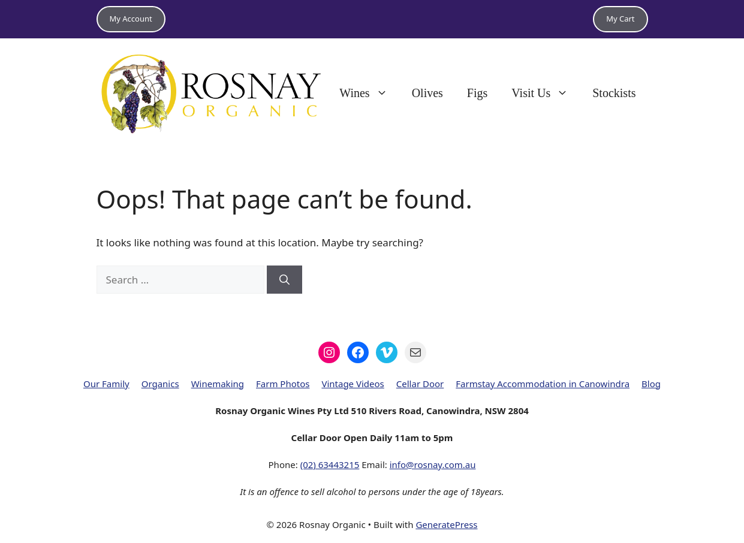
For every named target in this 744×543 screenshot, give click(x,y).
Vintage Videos (352, 384)
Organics (160, 384)
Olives (427, 92)
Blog (651, 384)
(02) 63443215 (330, 464)
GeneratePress (446, 524)
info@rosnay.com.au (433, 464)
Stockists (613, 92)
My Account (131, 18)
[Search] (284, 280)
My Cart (620, 18)
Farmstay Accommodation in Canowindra (542, 384)
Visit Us (545, 93)
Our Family (106, 384)
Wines (369, 93)
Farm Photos (282, 384)
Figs (477, 92)
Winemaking (217, 384)
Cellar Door (420, 384)
